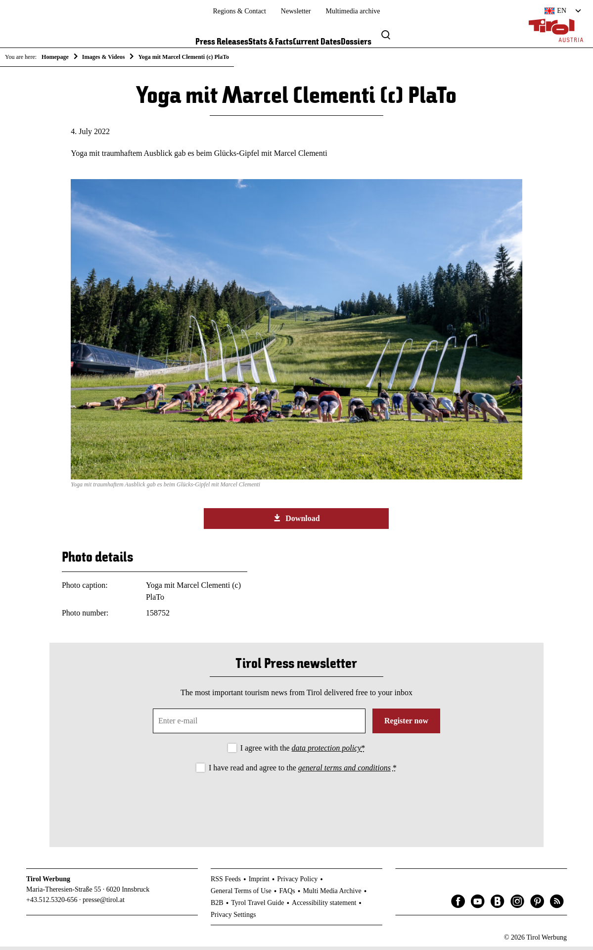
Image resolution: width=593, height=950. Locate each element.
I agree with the (302, 752)
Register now (406, 724)
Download (296, 521)
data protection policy (327, 752)
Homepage (55, 56)
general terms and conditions (344, 771)
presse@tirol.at (104, 903)
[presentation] (296, 805)
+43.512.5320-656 (52, 903)
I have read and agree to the (303, 771)
